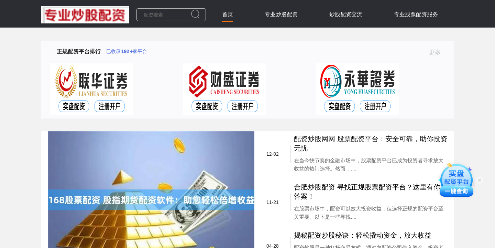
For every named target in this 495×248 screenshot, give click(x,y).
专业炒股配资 (281, 14)
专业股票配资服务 (416, 14)
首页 (227, 14)
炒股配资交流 (345, 14)
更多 (438, 52)
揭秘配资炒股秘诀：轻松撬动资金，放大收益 (362, 235)
